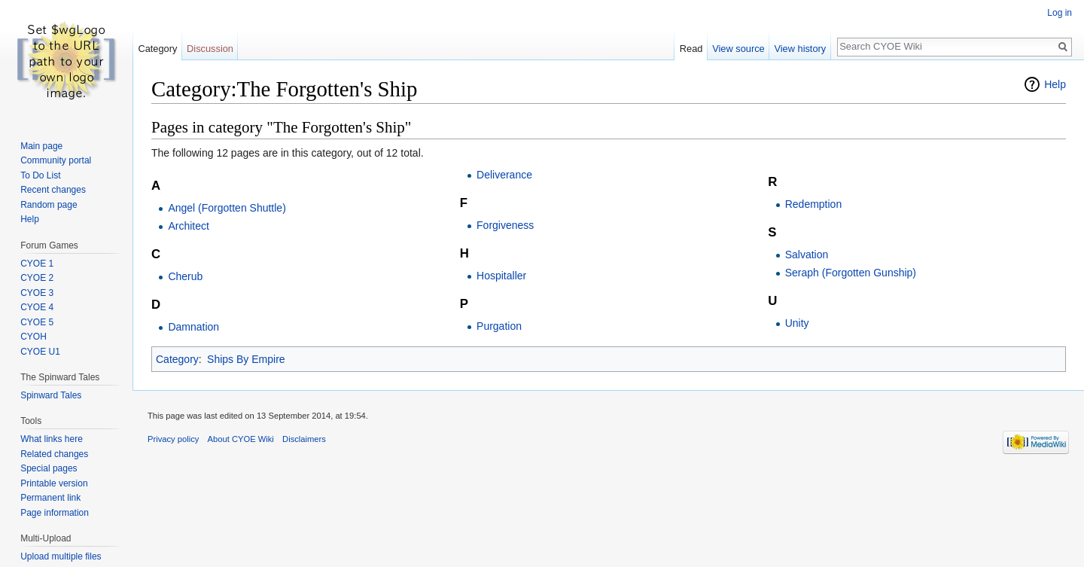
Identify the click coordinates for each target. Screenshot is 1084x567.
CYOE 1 (36, 263)
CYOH (33, 336)
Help (1055, 84)
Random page (48, 205)
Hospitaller (501, 276)
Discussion (210, 48)
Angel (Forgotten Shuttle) (226, 208)
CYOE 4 (36, 307)
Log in (1059, 13)
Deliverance (504, 175)
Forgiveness (505, 225)
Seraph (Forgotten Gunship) (850, 273)
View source (738, 48)
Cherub (185, 276)
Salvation (807, 254)
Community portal (55, 160)
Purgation (499, 326)
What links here (51, 439)
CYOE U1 (40, 351)
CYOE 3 (36, 293)
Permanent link (50, 497)
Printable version (53, 483)
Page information (54, 513)
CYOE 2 (36, 278)
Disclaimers (304, 439)
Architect (188, 226)
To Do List (40, 175)
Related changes (54, 454)
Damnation (193, 327)
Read (691, 48)
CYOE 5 (36, 322)
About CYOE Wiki (241, 439)
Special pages (48, 468)
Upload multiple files (60, 556)
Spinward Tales (50, 395)
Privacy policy (173, 439)
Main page (41, 146)
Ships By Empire (246, 359)
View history (800, 48)
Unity (797, 323)
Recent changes (53, 189)
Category (177, 359)
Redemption (813, 204)
